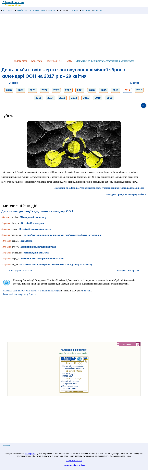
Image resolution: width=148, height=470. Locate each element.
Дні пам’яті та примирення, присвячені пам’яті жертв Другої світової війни (62, 235)
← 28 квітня (12, 83)
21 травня (6, 264)
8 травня (5, 235)
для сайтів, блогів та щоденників (74, 353)
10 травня (6, 241)
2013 (62, 97)
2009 (109, 97)
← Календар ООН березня (19, 270)
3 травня (5, 229)
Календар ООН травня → (129, 270)
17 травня (6, 258)
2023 (56, 90)
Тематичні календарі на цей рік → (19, 294)
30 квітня (6, 217)
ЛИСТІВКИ (85, 10)
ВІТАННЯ (74, 10)
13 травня (6, 247)
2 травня (5, 223)
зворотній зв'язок (74, 460)
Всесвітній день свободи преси (35, 229)
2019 (104, 90)
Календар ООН (54, 60)
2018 (115, 90)
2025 (32, 90)
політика (6, 446)
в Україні (86, 290)
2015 (38, 97)
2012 (74, 97)
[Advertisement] (74, 36)
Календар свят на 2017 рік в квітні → (21, 290)
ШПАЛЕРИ (97, 10)
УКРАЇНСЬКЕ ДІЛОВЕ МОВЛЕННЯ (30, 10)
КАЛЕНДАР (62, 10)
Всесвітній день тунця (32, 223)
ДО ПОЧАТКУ (7, 10)
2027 (21, 90)
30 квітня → (136, 83)
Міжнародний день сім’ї (36, 252)
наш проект (30, 454)
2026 (9, 90)
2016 (139, 90)
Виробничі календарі (50, 290)
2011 (86, 97)
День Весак (26, 241)
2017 (69, 60)
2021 (80, 90)
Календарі (36, 60)
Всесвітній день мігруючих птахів (38, 247)
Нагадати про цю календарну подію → (126, 194)
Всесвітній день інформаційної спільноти (42, 258)
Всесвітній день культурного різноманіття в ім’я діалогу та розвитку (56, 264)
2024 (44, 90)
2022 (68, 90)
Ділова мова (20, 60)
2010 (98, 97)
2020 (92, 90)
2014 (50, 97)
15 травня (6, 252)
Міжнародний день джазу (33, 217)
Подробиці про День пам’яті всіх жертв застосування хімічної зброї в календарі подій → (100, 188)
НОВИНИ (51, 10)
